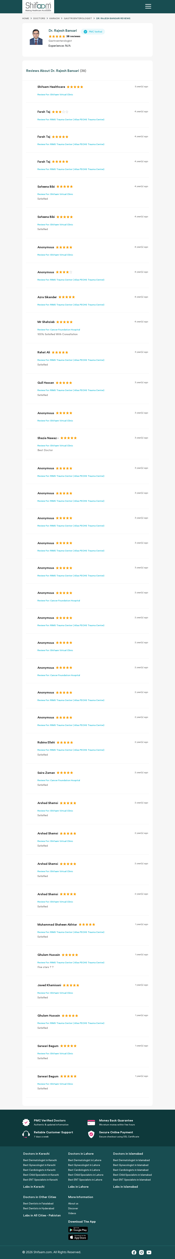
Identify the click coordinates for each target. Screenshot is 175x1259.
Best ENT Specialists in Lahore (85, 1180)
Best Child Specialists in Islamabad (132, 1175)
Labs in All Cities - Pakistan (42, 1215)
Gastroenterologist (78, 18)
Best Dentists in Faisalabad (38, 1203)
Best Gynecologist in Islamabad (130, 1165)
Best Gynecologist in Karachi (39, 1165)
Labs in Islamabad (125, 1186)
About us (73, 1203)
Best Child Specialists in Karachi (41, 1175)
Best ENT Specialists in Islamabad (132, 1180)
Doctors (39, 18)
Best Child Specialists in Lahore (85, 1175)
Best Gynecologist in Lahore (84, 1165)
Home (25, 18)
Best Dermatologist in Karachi (40, 1160)
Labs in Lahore (78, 1186)
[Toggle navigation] (149, 6)
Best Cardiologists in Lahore (84, 1170)
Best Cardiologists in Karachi (39, 1170)
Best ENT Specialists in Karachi (40, 1180)
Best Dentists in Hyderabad (38, 1208)
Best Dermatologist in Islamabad (131, 1160)
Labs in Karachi (33, 1186)
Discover (73, 1208)
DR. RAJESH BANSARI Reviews (113, 18)
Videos (72, 1213)
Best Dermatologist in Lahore (84, 1160)
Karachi (54, 18)
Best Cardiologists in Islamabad (130, 1170)
